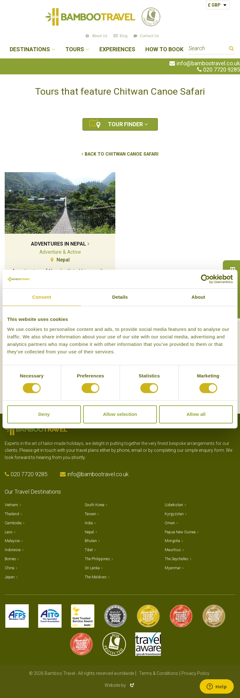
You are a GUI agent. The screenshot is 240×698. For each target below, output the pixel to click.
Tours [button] (74, 49)
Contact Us (149, 36)
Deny (44, 414)
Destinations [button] (30, 49)
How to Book (164, 49)
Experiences (117, 49)
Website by (120, 685)
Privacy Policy (195, 673)
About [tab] (198, 297)
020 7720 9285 (221, 69)
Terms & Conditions (158, 673)
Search (231, 49)
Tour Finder (125, 124)
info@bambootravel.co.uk (208, 63)
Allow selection (120, 414)
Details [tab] (120, 297)
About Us (100, 36)
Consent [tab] (41, 297)
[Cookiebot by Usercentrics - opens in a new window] (205, 279)
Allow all (196, 414)
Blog (124, 36)
